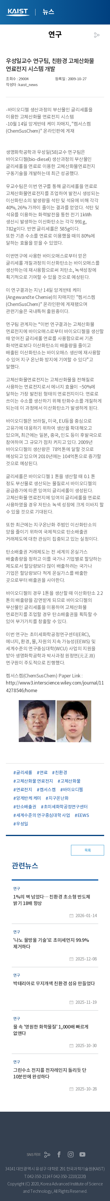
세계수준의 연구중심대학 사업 (43, 815)
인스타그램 (71, 1154)
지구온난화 (58, 798)
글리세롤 (24, 772)
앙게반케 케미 (28, 798)
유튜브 (82, 1154)
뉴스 (48, 12)
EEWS (83, 815)
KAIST (18, 13)
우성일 (22, 824)
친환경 (61, 772)
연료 (44, 772)
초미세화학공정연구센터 (66, 807)
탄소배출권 (26, 807)
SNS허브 (34, 1154)
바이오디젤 (73, 789)
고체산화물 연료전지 (34, 781)
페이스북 (59, 1154)
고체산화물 (70, 781)
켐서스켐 (48, 789)
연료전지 (24, 789)
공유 (96, 35)
